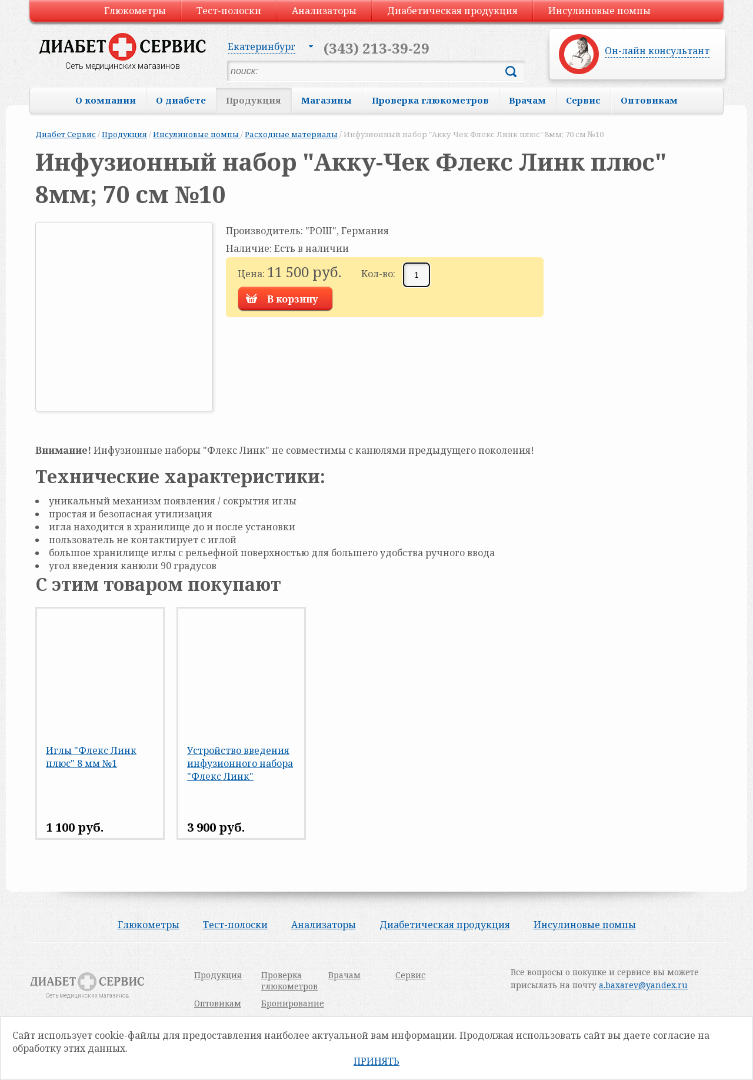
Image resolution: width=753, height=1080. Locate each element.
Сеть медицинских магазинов (122, 66)
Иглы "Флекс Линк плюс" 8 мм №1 (91, 757)
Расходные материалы (291, 134)
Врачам (527, 100)
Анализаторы (324, 10)
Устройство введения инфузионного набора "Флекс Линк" (240, 763)
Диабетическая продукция (452, 10)
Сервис (583, 100)
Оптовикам (649, 100)
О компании (105, 100)
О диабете (181, 100)
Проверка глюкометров (430, 100)
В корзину (292, 299)
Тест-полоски (228, 10)
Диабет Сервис (65, 134)
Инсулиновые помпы (599, 10)
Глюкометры (135, 10)
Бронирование (292, 1003)
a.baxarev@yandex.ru (643, 985)
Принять (376, 1061)
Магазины (326, 100)
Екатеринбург (261, 46)
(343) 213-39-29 (376, 48)
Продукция (253, 100)
